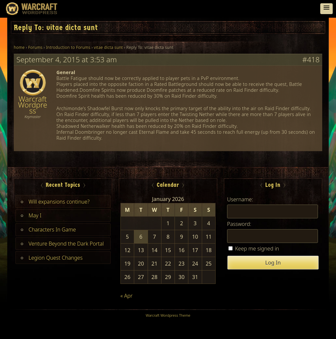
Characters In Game (52, 229)
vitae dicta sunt (108, 47)
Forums (35, 47)
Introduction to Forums (68, 47)
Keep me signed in (257, 248)
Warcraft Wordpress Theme (168, 315)
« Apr (126, 295)
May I (35, 215)
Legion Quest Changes (56, 257)
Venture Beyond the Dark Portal (66, 243)
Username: (240, 199)
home (19, 47)
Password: (239, 224)
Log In (273, 262)
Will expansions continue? (59, 201)
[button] (326, 8)
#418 (311, 60)
